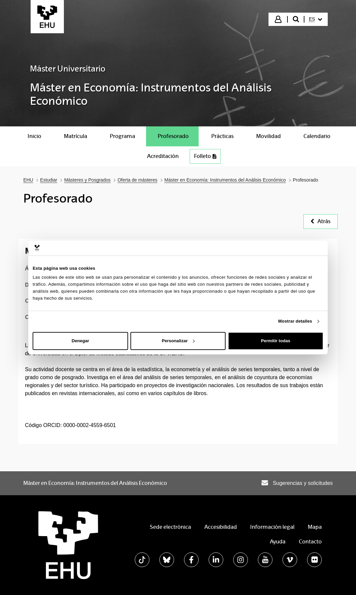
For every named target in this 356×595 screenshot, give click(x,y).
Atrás (320, 221)
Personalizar (178, 340)
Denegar (80, 340)
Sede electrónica (170, 527)
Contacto (310, 541)
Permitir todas (275, 340)
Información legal (272, 527)
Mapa (315, 527)
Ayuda (277, 541)
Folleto (205, 156)
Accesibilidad (220, 527)
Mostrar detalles (295, 321)
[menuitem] (315, 19)
